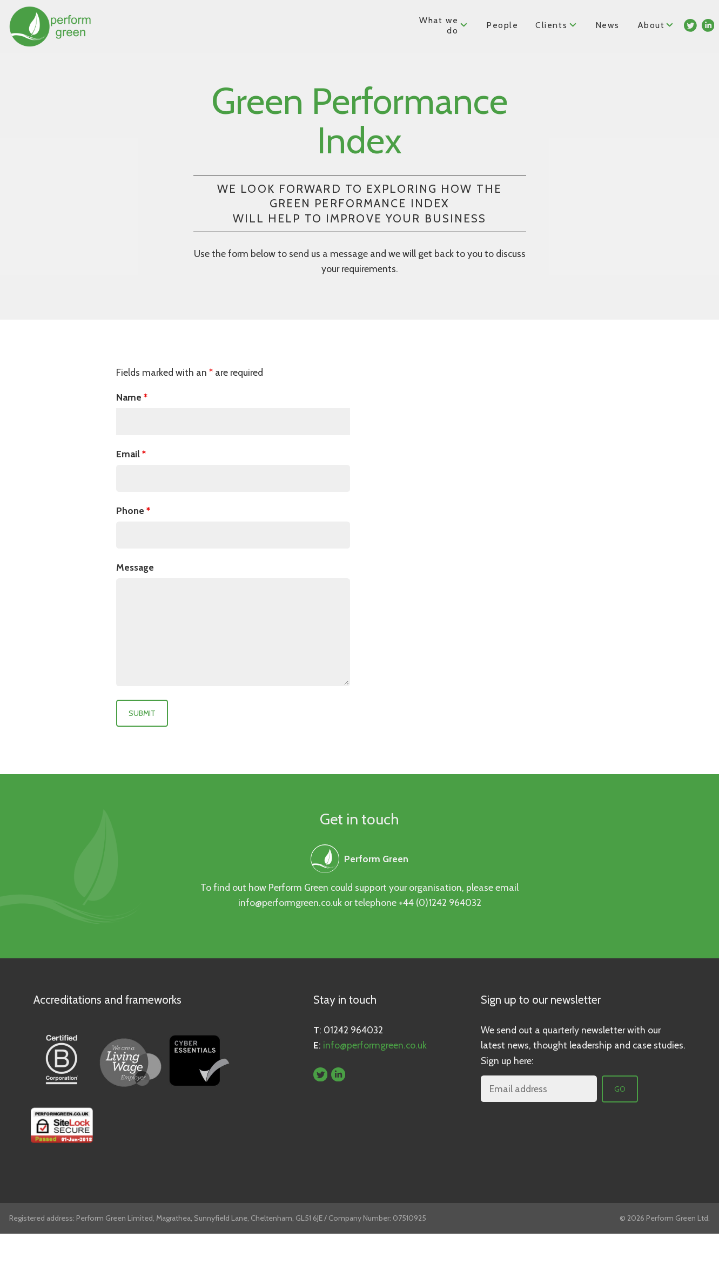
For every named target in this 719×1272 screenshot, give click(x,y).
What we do (444, 25)
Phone (133, 510)
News (607, 25)
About (656, 24)
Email (131, 453)
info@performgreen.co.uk (290, 902)
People (502, 25)
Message (135, 567)
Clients (556, 24)
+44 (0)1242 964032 (440, 902)
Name (131, 397)
